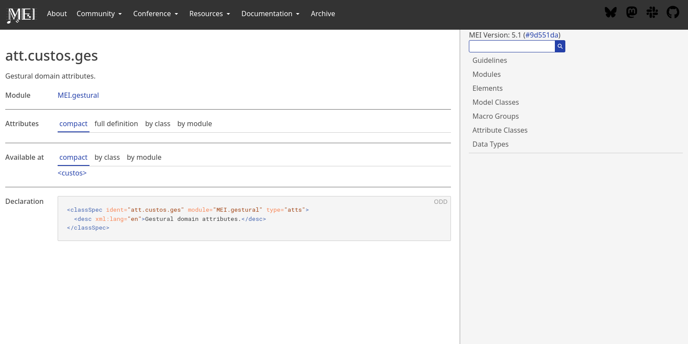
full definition (116, 123)
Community (100, 13)
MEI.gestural (78, 95)
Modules (486, 74)
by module (194, 123)
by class (157, 123)
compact (73, 123)
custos (72, 173)
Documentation (271, 13)
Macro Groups (495, 116)
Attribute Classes (499, 130)
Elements (487, 88)
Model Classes (495, 102)
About (57, 13)
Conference (156, 13)
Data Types (490, 144)
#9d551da (541, 35)
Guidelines (489, 60)
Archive (323, 13)
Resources (210, 13)
